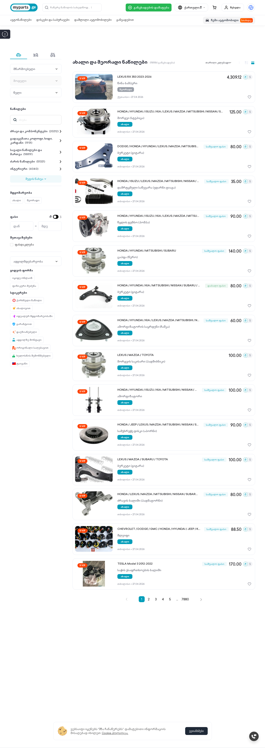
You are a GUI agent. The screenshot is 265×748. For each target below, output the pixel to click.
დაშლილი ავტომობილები (93, 20)
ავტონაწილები (21, 20)
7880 (185, 599)
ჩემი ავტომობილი (229, 20)
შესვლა (232, 7)
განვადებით (125, 20)
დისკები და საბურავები (53, 20)
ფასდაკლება (24, 244)
